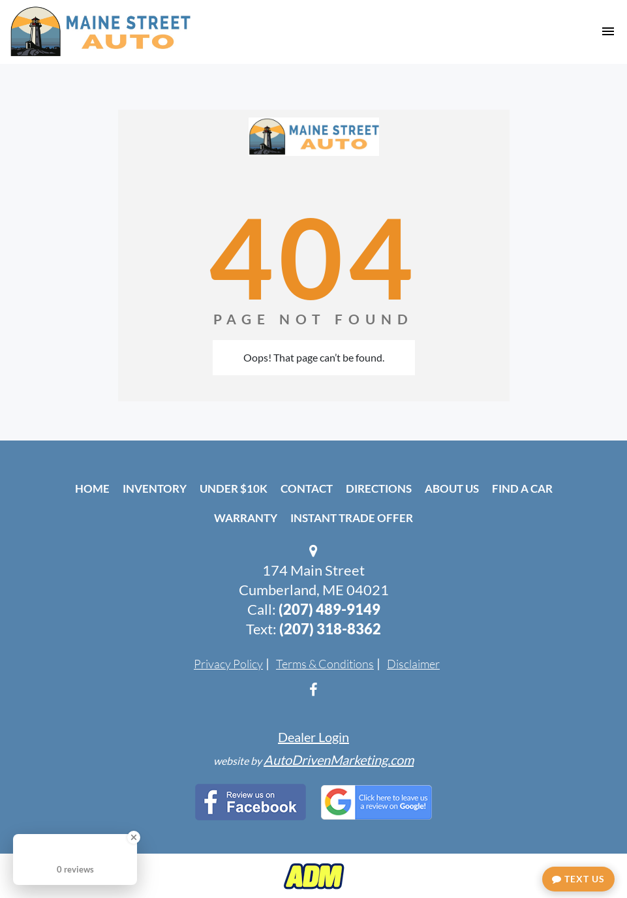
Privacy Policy (228, 664)
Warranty (245, 518)
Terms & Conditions (325, 664)
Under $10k (234, 488)
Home (92, 488)
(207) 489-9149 (329, 609)
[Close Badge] (133, 837)
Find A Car (522, 488)
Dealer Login (313, 737)
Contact (307, 488)
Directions (379, 488)
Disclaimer (413, 664)
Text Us (578, 878)
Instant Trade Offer (351, 518)
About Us (452, 488)
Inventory (155, 488)
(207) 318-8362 (330, 629)
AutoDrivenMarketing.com (339, 759)
